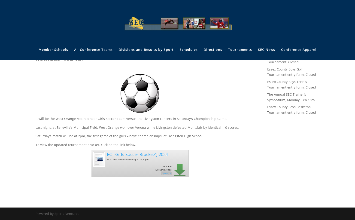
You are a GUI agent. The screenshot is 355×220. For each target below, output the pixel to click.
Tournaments (240, 50)
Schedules (189, 50)
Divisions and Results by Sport (146, 50)
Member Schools (53, 50)
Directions (213, 50)
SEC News (266, 50)
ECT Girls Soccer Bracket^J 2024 (137, 154)
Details (166, 173)
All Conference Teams (93, 50)
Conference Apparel (298, 50)
